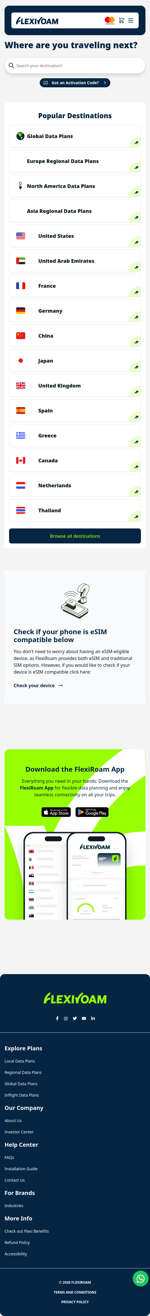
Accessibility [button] (16, 1253)
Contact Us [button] (15, 1180)
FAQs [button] (9, 1157)
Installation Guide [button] (21, 1168)
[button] (121, 20)
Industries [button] (14, 1205)
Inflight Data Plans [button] (22, 1095)
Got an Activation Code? (75, 82)
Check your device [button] (38, 685)
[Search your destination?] (78, 65)
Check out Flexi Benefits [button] (27, 1231)
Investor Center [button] (19, 1132)
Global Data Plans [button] (21, 1083)
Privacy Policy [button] (75, 1302)
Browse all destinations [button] (75, 536)
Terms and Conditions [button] (75, 1292)
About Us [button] (13, 1120)
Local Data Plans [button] (20, 1061)
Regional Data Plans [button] (23, 1072)
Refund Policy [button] (17, 1242)
